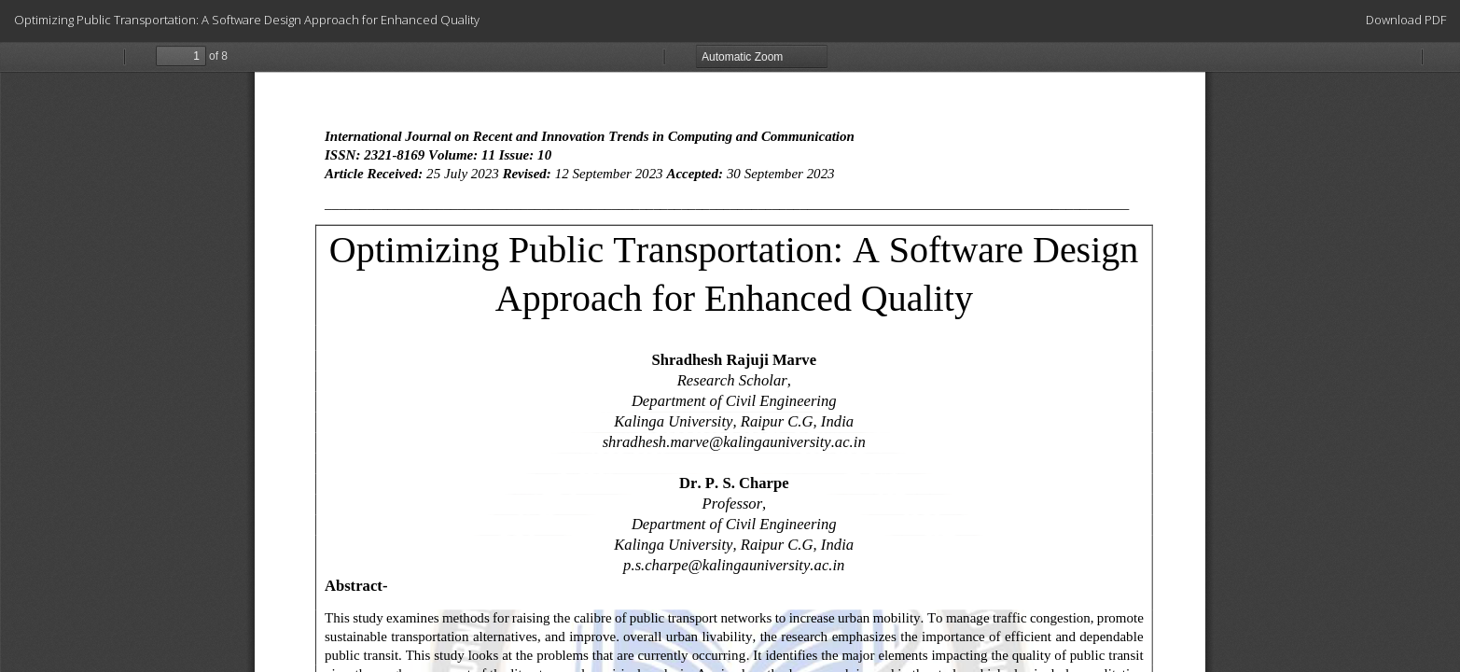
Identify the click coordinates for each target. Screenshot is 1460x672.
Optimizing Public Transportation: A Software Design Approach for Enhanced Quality (247, 19)
